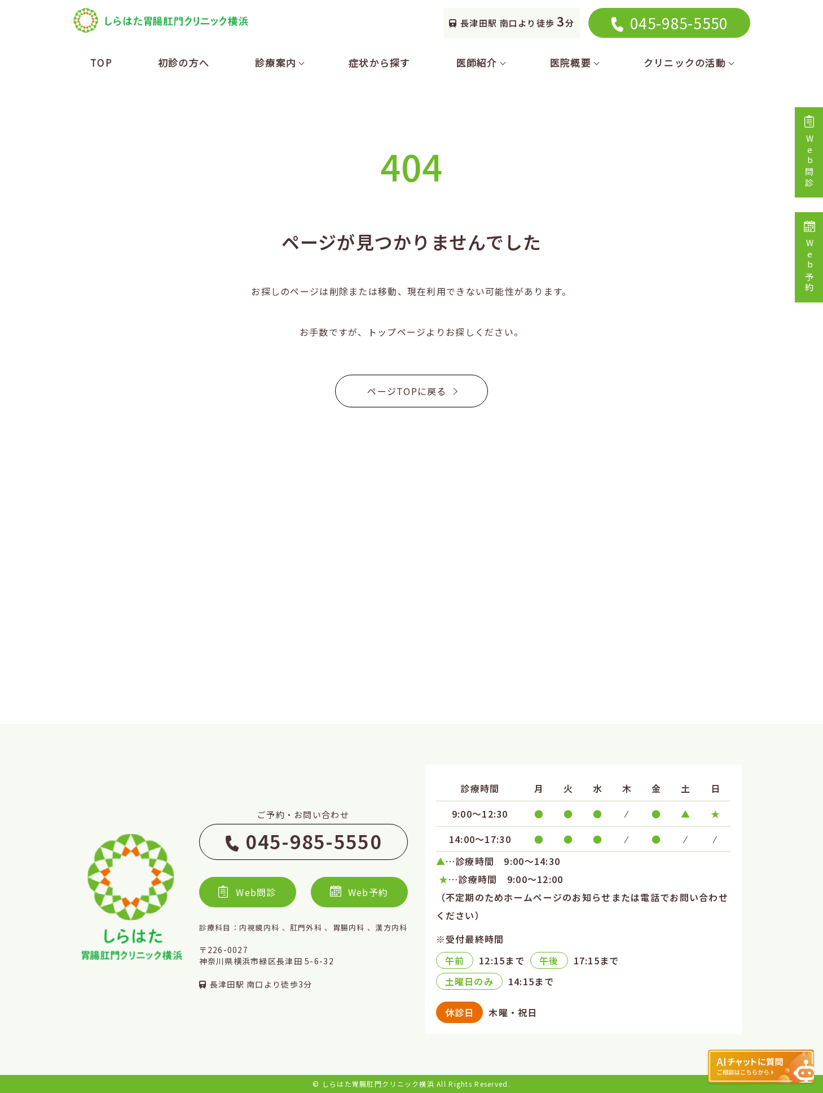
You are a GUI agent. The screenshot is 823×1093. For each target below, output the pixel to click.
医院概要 (574, 62)
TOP (101, 62)
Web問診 (809, 152)
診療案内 (279, 62)
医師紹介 (480, 62)
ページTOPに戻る (411, 391)
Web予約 (809, 257)
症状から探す (380, 62)
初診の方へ (183, 62)
